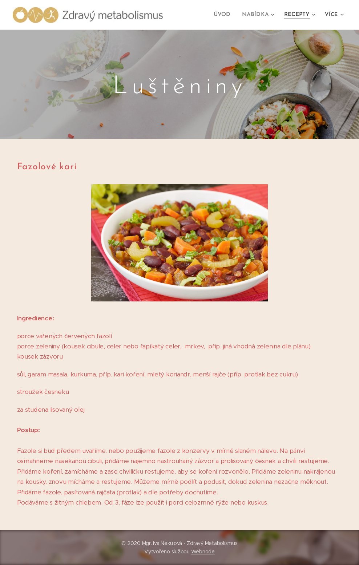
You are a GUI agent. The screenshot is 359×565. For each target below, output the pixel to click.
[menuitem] (226, 15)
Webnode (203, 551)
